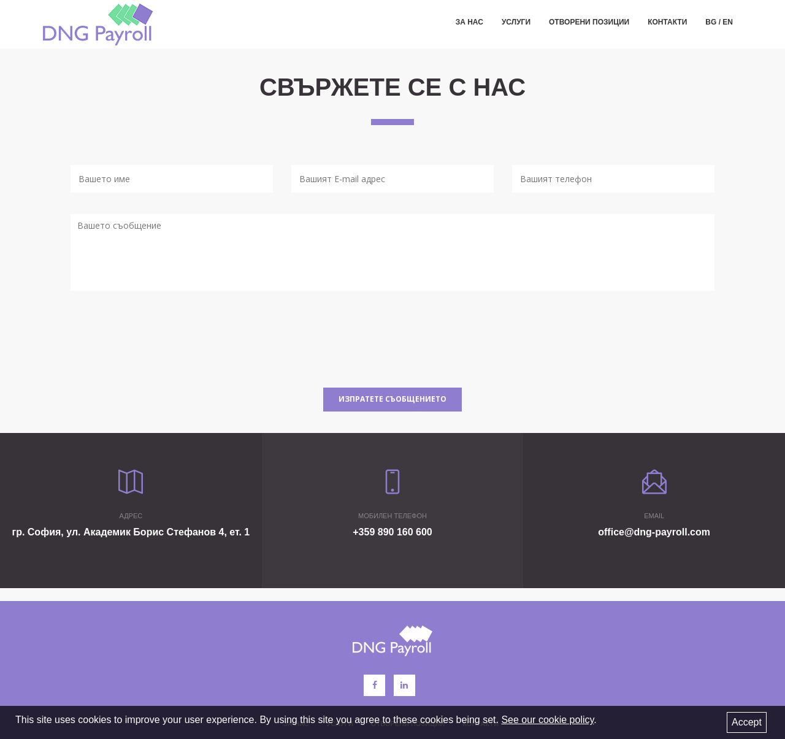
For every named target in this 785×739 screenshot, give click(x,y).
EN (727, 24)
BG (710, 24)
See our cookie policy (547, 719)
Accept (747, 722)
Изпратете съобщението (392, 399)
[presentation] (164, 342)
